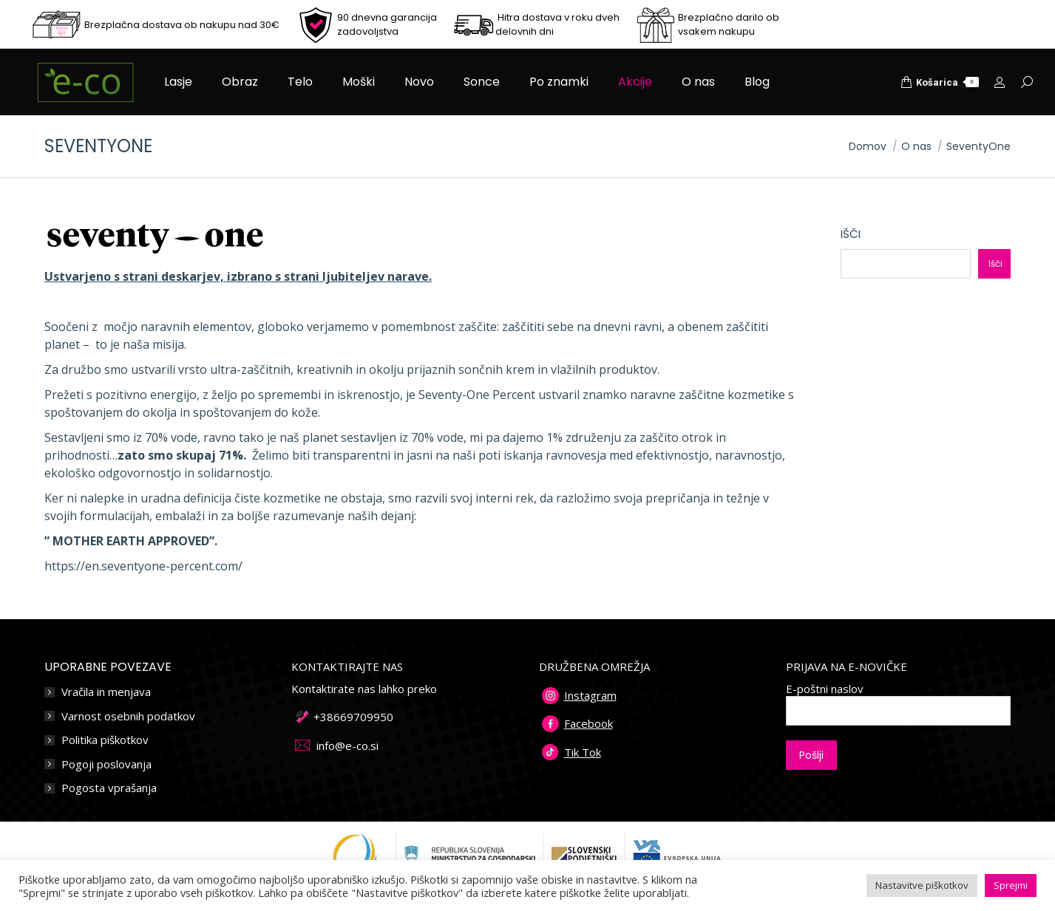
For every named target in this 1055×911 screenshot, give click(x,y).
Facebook (588, 723)
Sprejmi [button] (1011, 885)
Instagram (590, 695)
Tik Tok (582, 752)
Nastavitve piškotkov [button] (922, 885)
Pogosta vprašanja (109, 788)
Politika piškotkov (105, 740)
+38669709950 (353, 716)
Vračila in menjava (106, 692)
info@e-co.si (347, 745)
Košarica (939, 82)
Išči (851, 234)
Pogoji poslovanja (106, 764)
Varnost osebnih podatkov (128, 716)
